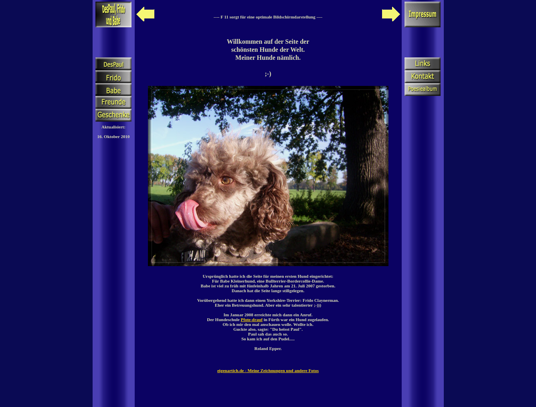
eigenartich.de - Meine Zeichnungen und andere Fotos (268, 370)
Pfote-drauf (252, 319)
